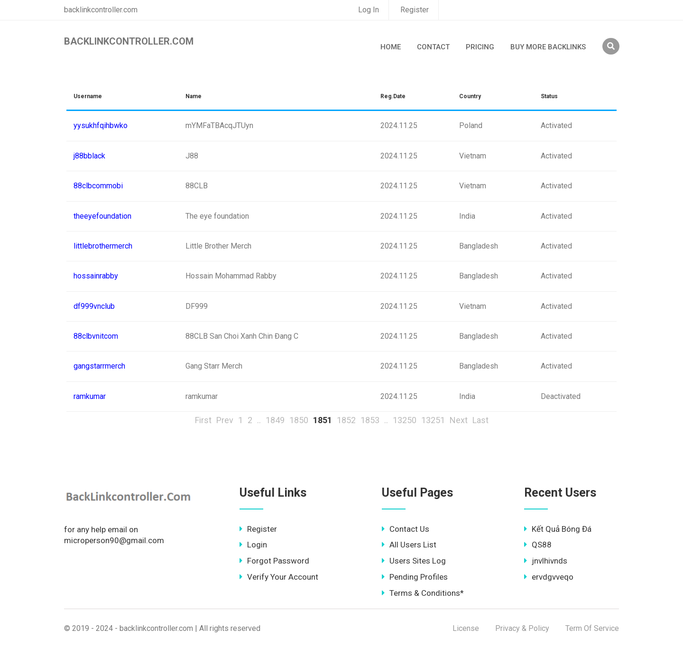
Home (390, 47)
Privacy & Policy (522, 628)
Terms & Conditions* (423, 593)
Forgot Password (274, 560)
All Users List (409, 544)
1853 (369, 420)
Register (414, 9)
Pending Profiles (415, 577)
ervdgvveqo (548, 577)
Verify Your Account (279, 577)
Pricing (480, 47)
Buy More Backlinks (548, 47)
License (465, 628)
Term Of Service (592, 628)
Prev (224, 420)
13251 (433, 420)
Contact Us (405, 529)
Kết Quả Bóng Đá (557, 529)
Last (480, 420)
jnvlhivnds (545, 560)
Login (253, 544)
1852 (346, 420)
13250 (404, 420)
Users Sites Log (414, 560)
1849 (275, 420)
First (203, 420)
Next (459, 420)
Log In (368, 9)
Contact (433, 47)
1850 (298, 420)
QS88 (538, 544)
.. (259, 420)
